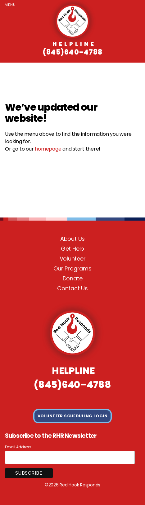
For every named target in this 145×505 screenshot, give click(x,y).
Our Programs (72, 268)
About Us (72, 239)
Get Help (72, 248)
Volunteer (73, 258)
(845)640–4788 (72, 48)
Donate (73, 278)
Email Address (18, 447)
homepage (48, 148)
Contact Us (72, 288)
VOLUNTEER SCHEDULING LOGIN (72, 416)
